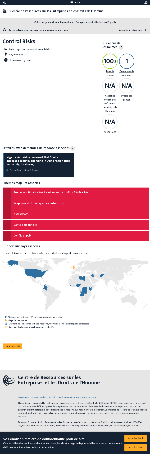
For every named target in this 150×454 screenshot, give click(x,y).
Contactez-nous (88, 397)
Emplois (34, 397)
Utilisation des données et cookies (64, 397)
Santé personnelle (25, 224)
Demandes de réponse (126, 73)
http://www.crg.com (20, 60)
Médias (43, 397)
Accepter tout (135, 438)
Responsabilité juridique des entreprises (39, 203)
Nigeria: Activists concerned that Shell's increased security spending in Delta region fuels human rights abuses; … (38, 161)
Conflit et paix (22, 235)
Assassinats (21, 214)
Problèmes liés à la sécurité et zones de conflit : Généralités (51, 192)
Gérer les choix (136, 447)
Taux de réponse (110, 73)
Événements (23, 397)
